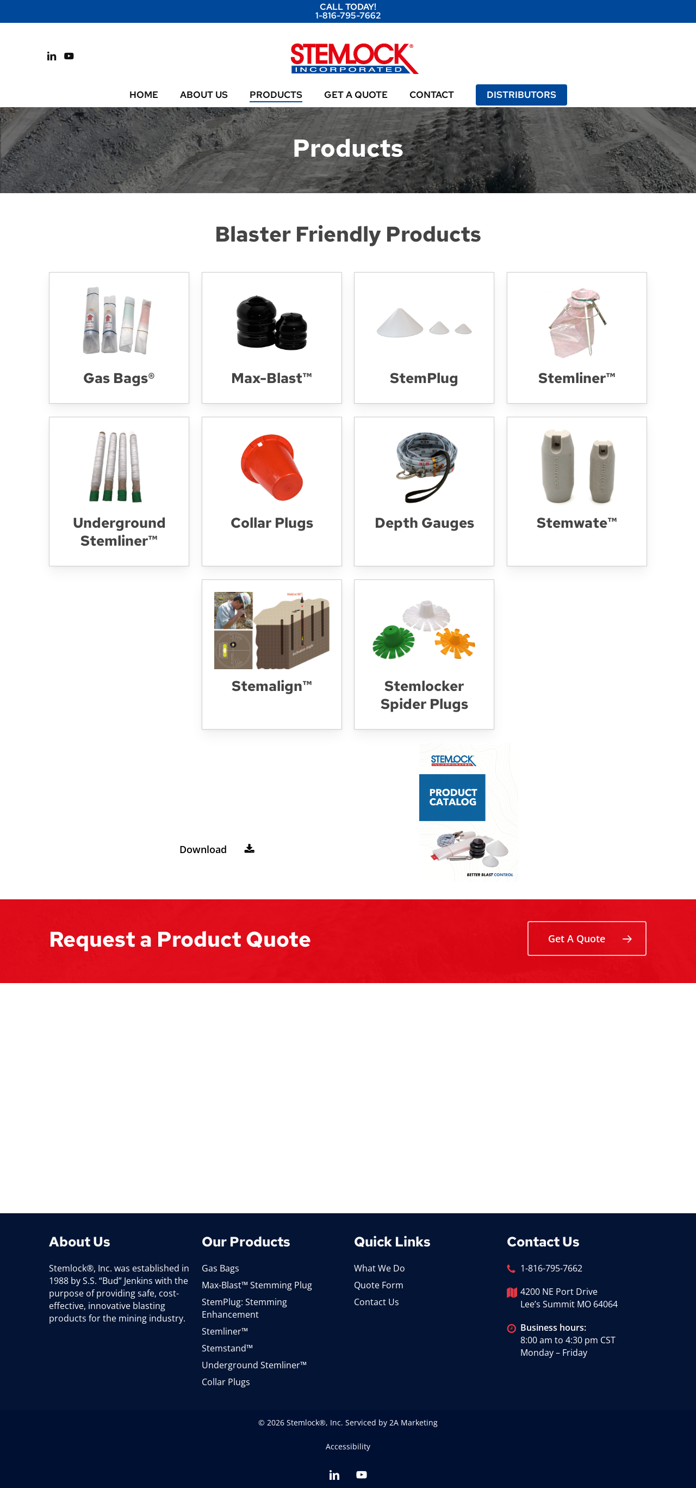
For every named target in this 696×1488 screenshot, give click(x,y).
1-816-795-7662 (551, 1268)
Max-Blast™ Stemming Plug (257, 1285)
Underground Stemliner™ (254, 1365)
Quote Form (378, 1285)
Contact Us (376, 1302)
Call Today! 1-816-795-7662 (348, 11)
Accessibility (348, 1446)
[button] (213, 849)
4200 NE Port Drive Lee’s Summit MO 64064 (569, 1298)
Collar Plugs (226, 1382)
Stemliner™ (225, 1331)
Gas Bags (220, 1268)
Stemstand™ (227, 1348)
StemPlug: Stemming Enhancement (244, 1308)
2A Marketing (413, 1422)
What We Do (379, 1268)
